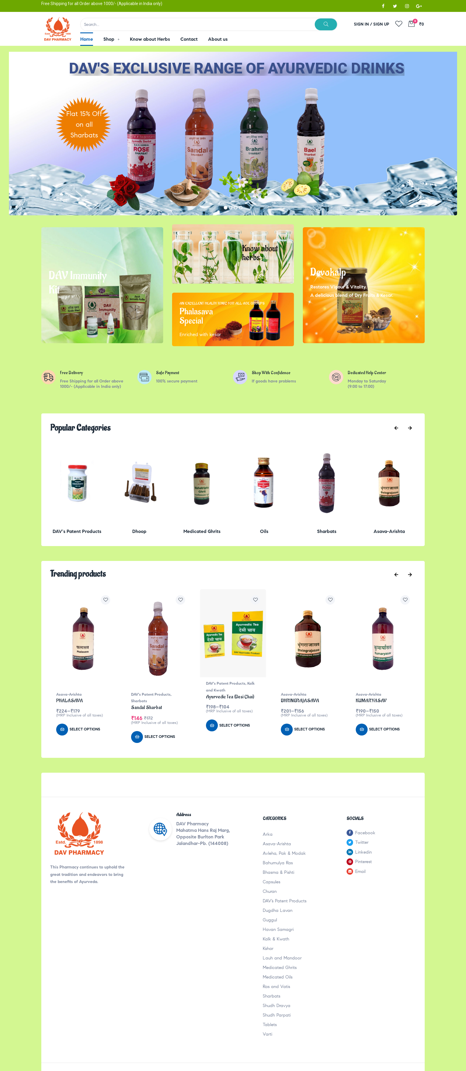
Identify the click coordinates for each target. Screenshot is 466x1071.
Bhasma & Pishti (278, 872)
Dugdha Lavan (277, 910)
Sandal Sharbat (146, 707)
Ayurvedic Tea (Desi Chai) (230, 697)
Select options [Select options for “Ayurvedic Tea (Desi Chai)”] (234, 725)
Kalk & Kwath (276, 939)
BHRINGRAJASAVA (300, 700)
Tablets (270, 1024)
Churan (270, 891)
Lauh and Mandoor (282, 958)
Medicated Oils (277, 977)
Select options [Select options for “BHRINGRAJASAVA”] (309, 729)
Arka (268, 834)
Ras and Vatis (276, 986)
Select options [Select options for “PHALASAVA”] (85, 729)
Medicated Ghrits (280, 967)
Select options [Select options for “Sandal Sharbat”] (159, 736)
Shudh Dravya (276, 1005)
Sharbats (139, 701)
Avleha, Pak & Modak (284, 853)
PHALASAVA (69, 700)
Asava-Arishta (69, 694)
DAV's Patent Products (151, 694)
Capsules (271, 882)
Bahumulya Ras (278, 862)
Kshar (268, 948)
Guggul (270, 920)
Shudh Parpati (277, 1015)
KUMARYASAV (371, 700)
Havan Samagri (278, 929)
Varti (267, 1034)
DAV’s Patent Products (284, 901)
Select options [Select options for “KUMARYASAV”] (384, 729)
